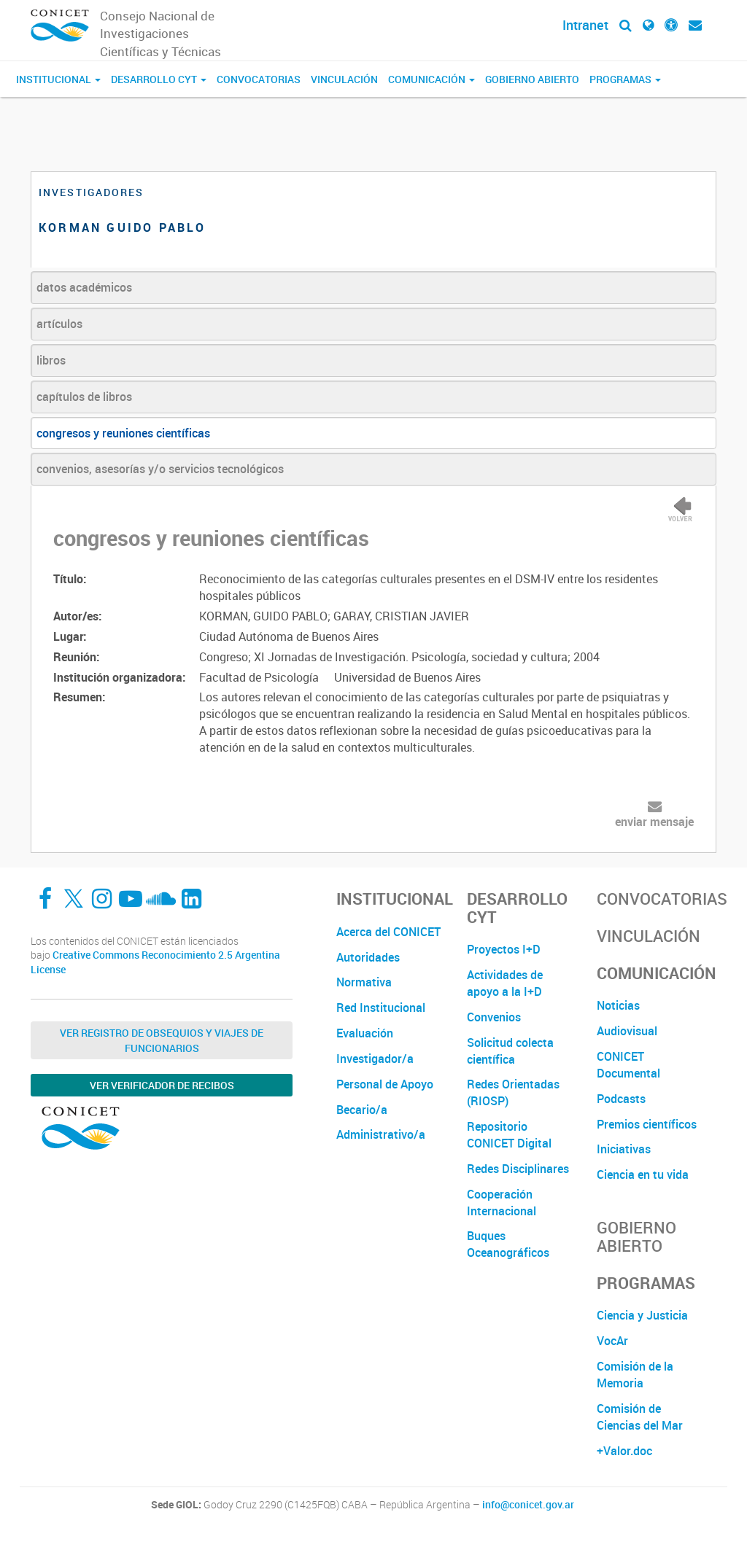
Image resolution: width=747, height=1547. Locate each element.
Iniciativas (624, 1149)
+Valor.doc (624, 1451)
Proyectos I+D (504, 949)
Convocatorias (259, 79)
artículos (59, 324)
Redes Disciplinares (518, 1169)
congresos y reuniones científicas (123, 433)
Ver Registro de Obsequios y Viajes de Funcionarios (161, 1040)
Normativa (364, 982)
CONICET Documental (628, 1064)
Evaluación (364, 1033)
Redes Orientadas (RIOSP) (513, 1092)
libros (51, 360)
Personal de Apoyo (384, 1084)
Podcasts (621, 1099)
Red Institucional (380, 1007)
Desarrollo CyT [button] (158, 79)
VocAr (612, 1341)
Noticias (618, 1005)
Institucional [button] (58, 79)
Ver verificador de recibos (162, 1085)
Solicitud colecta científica (510, 1050)
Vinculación (344, 79)
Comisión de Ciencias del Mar (640, 1416)
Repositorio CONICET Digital (509, 1134)
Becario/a (361, 1110)
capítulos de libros (84, 397)
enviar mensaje (654, 822)
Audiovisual (627, 1031)
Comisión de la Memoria (635, 1374)
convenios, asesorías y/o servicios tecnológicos (160, 469)
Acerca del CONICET (388, 932)
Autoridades (368, 957)
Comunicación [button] (431, 79)
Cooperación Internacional (501, 1202)
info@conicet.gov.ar (528, 1504)
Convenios (494, 1017)
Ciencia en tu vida (643, 1174)
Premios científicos (647, 1124)
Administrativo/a (380, 1134)
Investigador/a (375, 1059)
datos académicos (84, 287)
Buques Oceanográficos (508, 1244)
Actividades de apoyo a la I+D (505, 983)
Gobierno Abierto (532, 79)
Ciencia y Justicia (642, 1315)
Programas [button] (625, 79)
